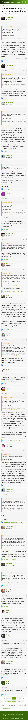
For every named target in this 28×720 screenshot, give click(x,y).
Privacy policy (19, 714)
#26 (26, 239)
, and (13, 189)
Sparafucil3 (9, 233)
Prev (8, 698)
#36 (26, 595)
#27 (26, 269)
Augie (7, 295)
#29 (26, 339)
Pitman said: (5, 535)
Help (3, 715)
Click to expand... (14, 39)
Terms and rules (11, 714)
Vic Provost (9, 17)
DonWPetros (6, 13)
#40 (26, 687)
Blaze (7, 610)
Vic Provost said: (6, 165)
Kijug (7, 635)
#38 (26, 640)
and (9, 365)
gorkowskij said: (6, 498)
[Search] (25, 2)
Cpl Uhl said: (5, 454)
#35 (26, 569)
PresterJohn (9, 263)
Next (19, 698)
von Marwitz (9, 155)
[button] (2, 2)
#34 (26, 532)
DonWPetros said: (6, 27)
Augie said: (5, 343)
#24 (26, 161)
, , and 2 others (12, 440)
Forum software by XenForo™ (13, 718)
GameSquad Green (7, 712)
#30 (26, 374)
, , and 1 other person (14, 291)
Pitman (8, 388)
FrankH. (8, 193)
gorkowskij (9, 444)
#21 (26, 23)
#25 (26, 198)
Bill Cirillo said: (5, 74)
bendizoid (9, 563)
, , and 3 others (13, 485)
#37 (26, 616)
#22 (26, 70)
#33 (26, 494)
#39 (26, 666)
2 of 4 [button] (14, 698)
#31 (26, 393)
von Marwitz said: (6, 273)
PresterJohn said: (6, 111)
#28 (26, 301)
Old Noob (8, 682)
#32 (26, 450)
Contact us (4, 714)
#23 (26, 107)
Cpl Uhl (8, 369)
